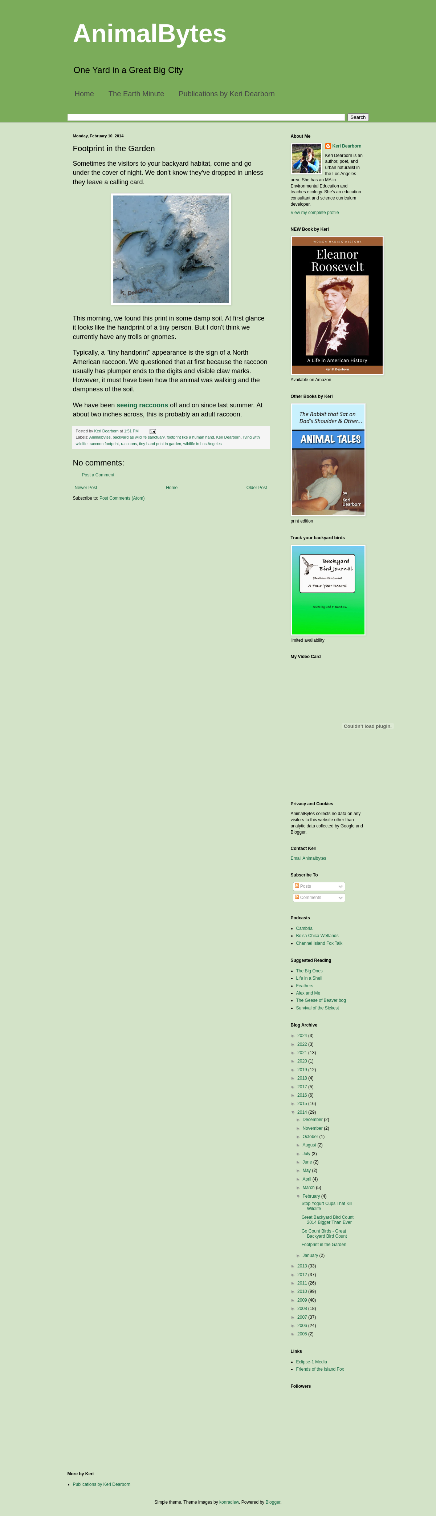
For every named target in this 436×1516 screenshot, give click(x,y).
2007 (302, 1317)
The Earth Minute (136, 94)
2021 (302, 1052)
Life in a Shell (309, 978)
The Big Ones (309, 970)
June (307, 1162)
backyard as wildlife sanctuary (139, 437)
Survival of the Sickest (317, 1008)
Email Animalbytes (308, 858)
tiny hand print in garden (160, 444)
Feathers (304, 985)
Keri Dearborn (228, 437)
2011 (302, 1283)
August (309, 1145)
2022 (302, 1044)
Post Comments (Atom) (122, 498)
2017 (302, 1086)
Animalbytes (100, 437)
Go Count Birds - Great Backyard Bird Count (324, 1234)
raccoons (129, 444)
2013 (302, 1266)
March (309, 1187)
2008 (302, 1308)
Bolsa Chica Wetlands (317, 935)
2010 (302, 1291)
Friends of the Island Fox (320, 1369)
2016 (302, 1095)
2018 (302, 1078)
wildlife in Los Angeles (202, 444)
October (310, 1136)
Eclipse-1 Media (311, 1361)
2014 (302, 1112)
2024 (302, 1035)
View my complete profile (315, 212)
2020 (302, 1061)
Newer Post (86, 487)
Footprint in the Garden (323, 1244)
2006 (302, 1325)
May (307, 1170)
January (310, 1255)
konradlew (229, 1502)
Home (84, 94)
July (306, 1153)
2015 (302, 1103)
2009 (302, 1300)
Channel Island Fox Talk (319, 943)
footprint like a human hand (190, 437)
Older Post (256, 487)
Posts (303, 886)
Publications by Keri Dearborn (227, 94)
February (311, 1196)
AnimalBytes (150, 33)
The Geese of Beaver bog (321, 1000)
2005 (302, 1333)
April (307, 1179)
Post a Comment (98, 474)
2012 (302, 1274)
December (313, 1119)
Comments (308, 897)
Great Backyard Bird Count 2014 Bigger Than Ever (327, 1220)
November (313, 1128)
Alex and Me (308, 993)
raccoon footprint (104, 444)
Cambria (304, 928)
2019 (302, 1069)
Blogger (272, 1502)
